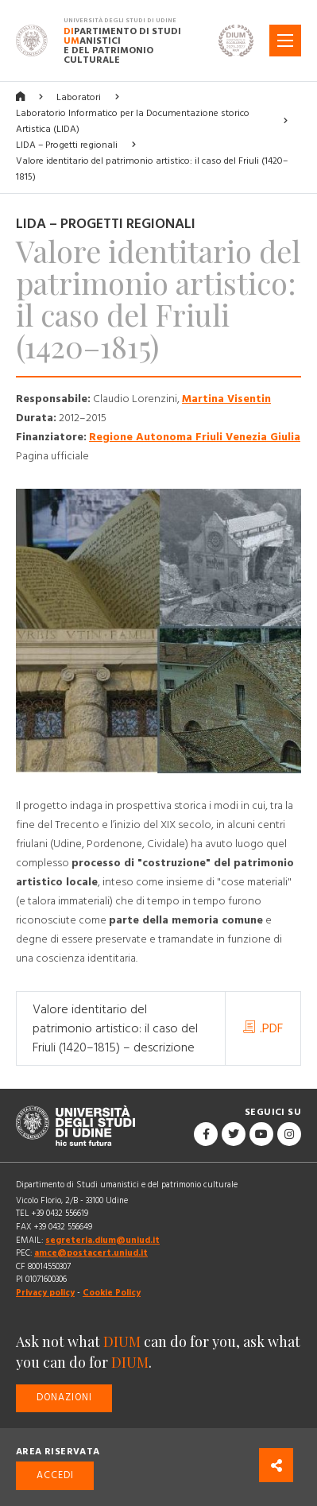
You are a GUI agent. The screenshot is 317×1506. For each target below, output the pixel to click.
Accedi (55, 1475)
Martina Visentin (226, 399)
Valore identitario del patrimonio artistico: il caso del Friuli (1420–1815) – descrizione (115, 1028)
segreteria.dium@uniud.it (102, 1240)
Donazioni (64, 1397)
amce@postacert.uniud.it (91, 1253)
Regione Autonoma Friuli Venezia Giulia (194, 437)
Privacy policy (45, 1293)
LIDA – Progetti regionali (67, 145)
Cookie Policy (112, 1293)
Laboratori (78, 97)
